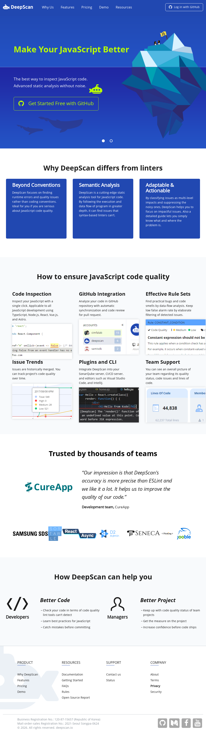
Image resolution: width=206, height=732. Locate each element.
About (154, 674)
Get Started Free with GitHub (56, 103)
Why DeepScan (27, 674)
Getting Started (72, 680)
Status (110, 680)
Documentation (72, 674)
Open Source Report (76, 697)
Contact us (113, 674)
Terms (154, 680)
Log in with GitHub (184, 7)
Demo (104, 7)
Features (67, 7)
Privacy (155, 686)
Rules (65, 692)
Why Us (48, 7)
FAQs (65, 686)
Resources (124, 7)
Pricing (86, 7)
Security (156, 692)
